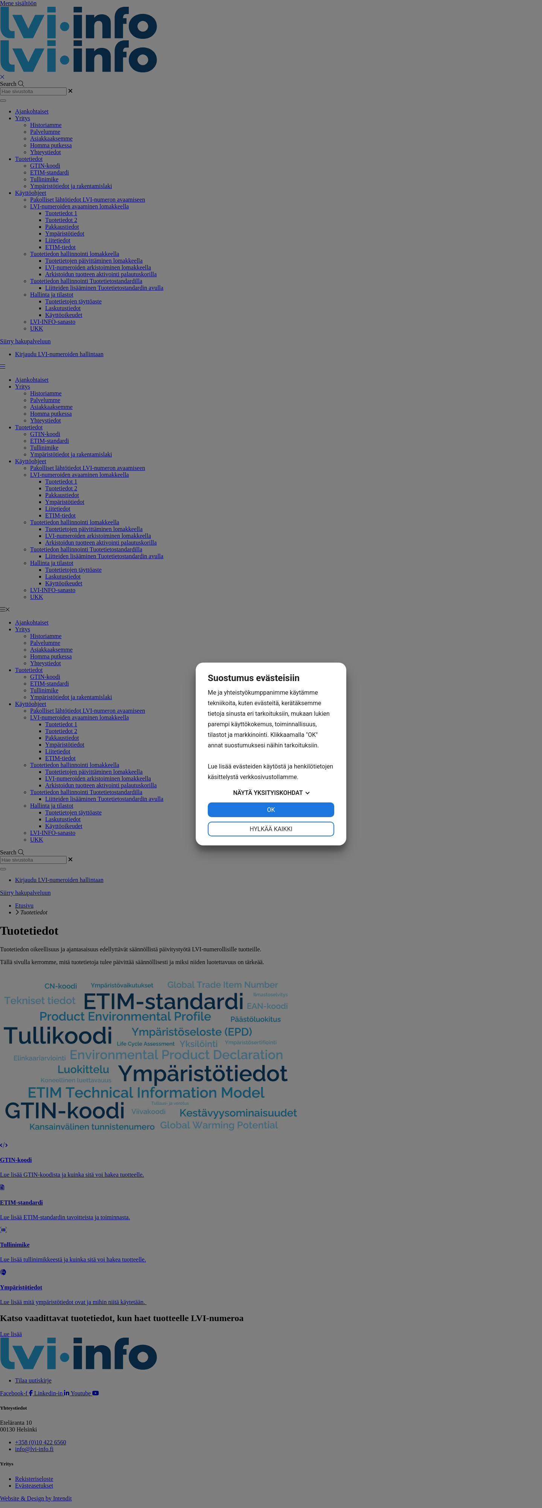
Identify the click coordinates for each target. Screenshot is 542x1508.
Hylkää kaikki (271, 829)
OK (271, 809)
